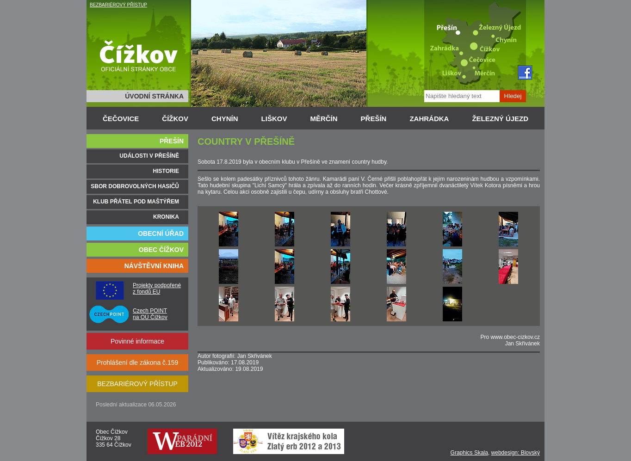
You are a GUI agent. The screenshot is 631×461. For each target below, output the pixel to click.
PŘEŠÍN (374, 119)
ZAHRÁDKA (429, 119)
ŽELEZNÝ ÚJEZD (500, 119)
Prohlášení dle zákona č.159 (138, 362)
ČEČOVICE (121, 119)
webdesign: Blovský (515, 452)
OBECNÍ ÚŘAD (161, 233)
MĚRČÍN (323, 119)
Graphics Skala (469, 452)
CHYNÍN (224, 119)
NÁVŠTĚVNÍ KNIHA (154, 266)
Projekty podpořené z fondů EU (157, 288)
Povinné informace (137, 341)
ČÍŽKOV (175, 119)
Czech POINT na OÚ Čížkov (150, 313)
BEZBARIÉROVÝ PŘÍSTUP (118, 4)
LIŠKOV (274, 119)
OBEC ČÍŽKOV (161, 249)
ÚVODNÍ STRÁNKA (154, 96)
